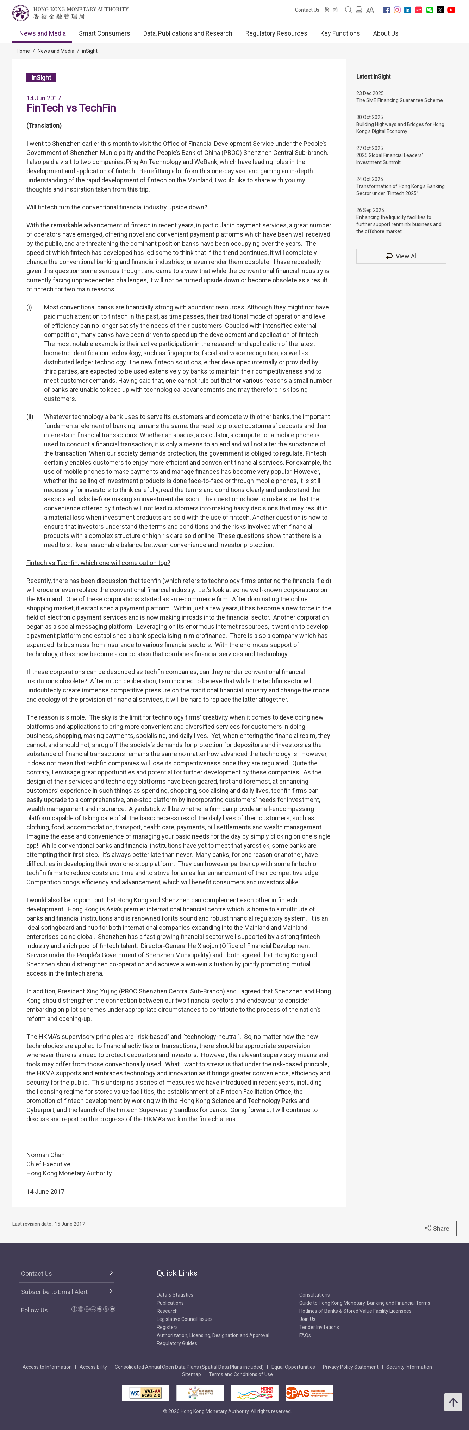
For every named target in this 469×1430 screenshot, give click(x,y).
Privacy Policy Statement (351, 1367)
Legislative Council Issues (185, 1319)
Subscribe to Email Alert (54, 1292)
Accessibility (93, 1367)
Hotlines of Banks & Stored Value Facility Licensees (355, 1311)
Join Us (307, 1319)
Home (23, 51)
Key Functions (340, 33)
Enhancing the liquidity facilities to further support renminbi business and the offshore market (399, 224)
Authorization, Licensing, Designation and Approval (213, 1335)
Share (436, 1228)
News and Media (42, 33)
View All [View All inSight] (401, 256)
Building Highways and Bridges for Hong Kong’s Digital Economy (400, 127)
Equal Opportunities (293, 1367)
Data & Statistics (175, 1295)
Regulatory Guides (177, 1343)
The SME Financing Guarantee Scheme (399, 100)
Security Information (409, 1367)
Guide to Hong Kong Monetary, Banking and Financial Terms (364, 1303)
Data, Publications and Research (187, 33)
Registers (167, 1327)
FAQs (305, 1335)
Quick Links (177, 1273)
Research (167, 1311)
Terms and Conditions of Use (241, 1374)
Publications (170, 1303)
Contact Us (307, 10)
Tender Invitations (319, 1327)
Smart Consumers (104, 33)
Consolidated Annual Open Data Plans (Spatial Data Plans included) (189, 1367)
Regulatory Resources (276, 33)
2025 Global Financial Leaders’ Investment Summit (389, 158)
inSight (90, 51)
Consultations (314, 1295)
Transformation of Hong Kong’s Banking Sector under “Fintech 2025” (400, 189)
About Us (386, 33)
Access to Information (47, 1367)
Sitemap (191, 1374)
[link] (370, 9)
